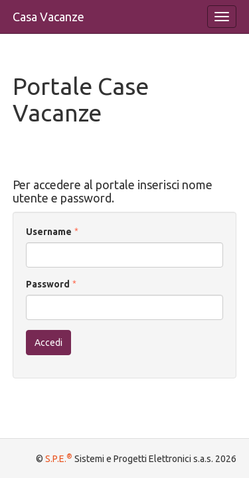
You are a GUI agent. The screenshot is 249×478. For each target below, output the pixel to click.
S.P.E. (58, 458)
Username (49, 231)
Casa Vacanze (48, 16)
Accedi (48, 342)
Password (48, 284)
